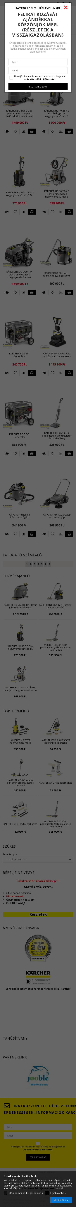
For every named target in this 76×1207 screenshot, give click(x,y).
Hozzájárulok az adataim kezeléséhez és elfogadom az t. (39, 77)
